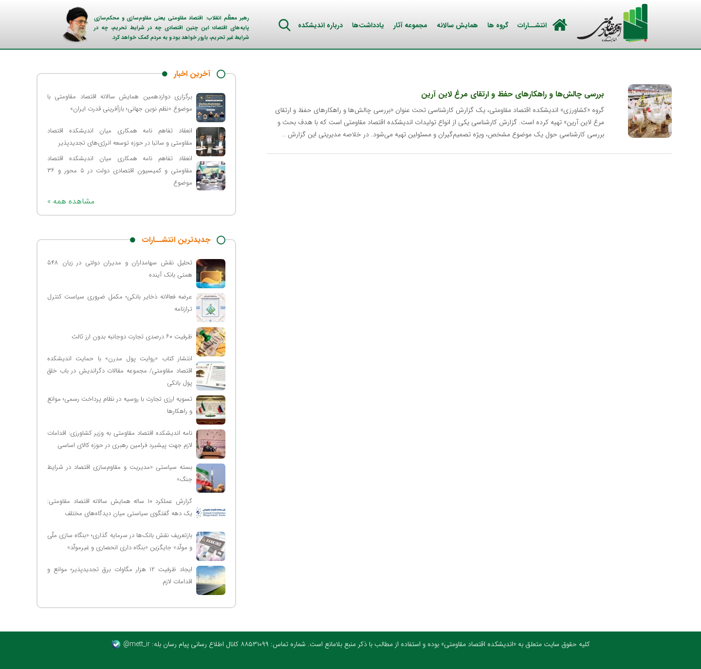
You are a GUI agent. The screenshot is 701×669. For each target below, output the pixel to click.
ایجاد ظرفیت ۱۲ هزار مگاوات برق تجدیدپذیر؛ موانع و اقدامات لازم (119, 575)
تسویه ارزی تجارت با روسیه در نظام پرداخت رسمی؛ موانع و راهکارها (119, 405)
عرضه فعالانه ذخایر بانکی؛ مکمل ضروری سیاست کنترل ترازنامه (119, 303)
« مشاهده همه (70, 201)
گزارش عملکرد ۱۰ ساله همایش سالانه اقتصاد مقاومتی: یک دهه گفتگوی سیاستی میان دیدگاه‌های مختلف (119, 507)
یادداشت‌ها (368, 25)
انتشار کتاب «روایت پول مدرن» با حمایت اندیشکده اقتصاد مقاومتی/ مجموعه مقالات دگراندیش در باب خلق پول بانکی (119, 370)
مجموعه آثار (410, 25)
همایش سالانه (457, 25)
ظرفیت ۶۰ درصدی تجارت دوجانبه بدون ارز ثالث (132, 337)
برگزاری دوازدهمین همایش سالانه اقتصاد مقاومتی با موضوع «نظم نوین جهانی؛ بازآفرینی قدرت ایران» (119, 103)
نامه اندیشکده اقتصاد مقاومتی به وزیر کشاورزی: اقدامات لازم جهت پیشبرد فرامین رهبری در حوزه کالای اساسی (119, 439)
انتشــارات (532, 25)
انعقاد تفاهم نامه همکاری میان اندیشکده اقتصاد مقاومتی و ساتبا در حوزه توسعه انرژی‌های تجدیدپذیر (119, 137)
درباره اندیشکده (320, 25)
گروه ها (497, 25)
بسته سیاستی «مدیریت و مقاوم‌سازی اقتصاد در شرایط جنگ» (119, 473)
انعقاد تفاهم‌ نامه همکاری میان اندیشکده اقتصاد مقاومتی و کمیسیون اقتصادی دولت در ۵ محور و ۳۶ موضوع (119, 170)
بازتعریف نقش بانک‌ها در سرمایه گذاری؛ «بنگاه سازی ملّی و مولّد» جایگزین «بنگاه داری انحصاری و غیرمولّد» (119, 541)
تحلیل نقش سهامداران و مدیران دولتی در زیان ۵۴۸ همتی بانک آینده (119, 269)
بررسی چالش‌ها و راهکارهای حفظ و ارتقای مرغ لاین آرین (512, 94)
